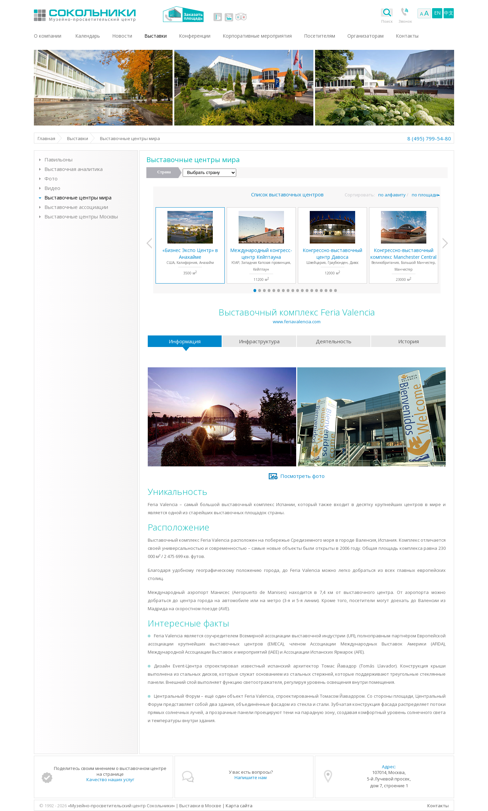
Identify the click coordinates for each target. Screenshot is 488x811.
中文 (448, 12)
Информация (185, 341)
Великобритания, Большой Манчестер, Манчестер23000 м (403, 264)
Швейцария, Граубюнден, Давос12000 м (332, 261)
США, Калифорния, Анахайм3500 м (190, 261)
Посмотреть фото (302, 475)
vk (218, 17)
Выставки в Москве (112, 14)
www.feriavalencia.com (297, 321)
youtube (228, 17)
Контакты (438, 806)
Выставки (77, 138)
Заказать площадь (183, 14)
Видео (52, 188)
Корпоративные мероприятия (257, 36)
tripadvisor (241, 17)
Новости (122, 36)
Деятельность (333, 341)
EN (437, 12)
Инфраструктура (259, 341)
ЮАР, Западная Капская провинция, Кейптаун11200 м (261, 264)
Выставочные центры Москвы (81, 216)
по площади (425, 195)
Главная (46, 138)
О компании (47, 36)
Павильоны (58, 159)
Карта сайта (239, 806)
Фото (51, 178)
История (408, 341)
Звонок (405, 21)
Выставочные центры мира (77, 197)
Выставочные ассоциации (76, 207)
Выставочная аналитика (73, 169)
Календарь (87, 36)
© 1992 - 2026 (53, 806)
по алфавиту (392, 195)
